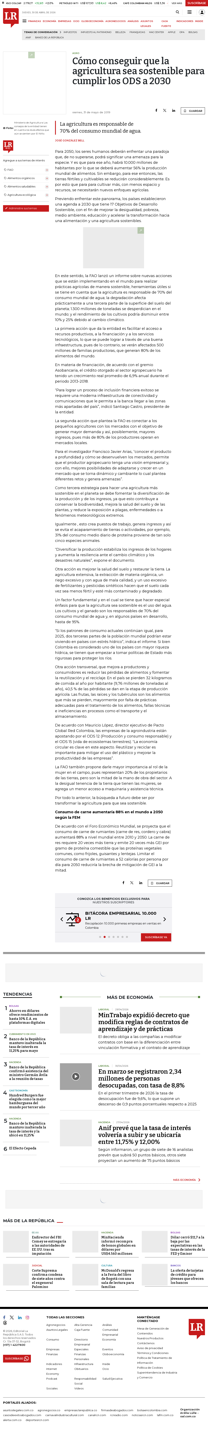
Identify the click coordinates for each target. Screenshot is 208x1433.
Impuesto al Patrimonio (96, 32)
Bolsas (192, 32)
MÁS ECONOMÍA (184, 1179)
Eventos (107, 1349)
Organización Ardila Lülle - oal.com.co (190, 1413)
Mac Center (156, 32)
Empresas (52, 1349)
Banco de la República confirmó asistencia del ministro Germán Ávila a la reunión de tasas (28, 1073)
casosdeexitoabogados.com (22, 1415)
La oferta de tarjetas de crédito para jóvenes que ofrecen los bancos (187, 1277)
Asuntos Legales (57, 1329)
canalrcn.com (97, 1415)
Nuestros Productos (150, 1338)
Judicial (37, 1265)
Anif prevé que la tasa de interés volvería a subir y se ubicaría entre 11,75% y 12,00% (144, 1135)
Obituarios (81, 1368)
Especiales (81, 1349)
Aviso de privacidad (150, 1348)
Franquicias (137, 32)
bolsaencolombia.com (152, 1410)
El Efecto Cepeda (22, 1148)
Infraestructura (83, 1364)
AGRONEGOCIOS (115, 21)
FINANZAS (34, 21)
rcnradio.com (119, 1415)
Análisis (107, 1324)
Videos (78, 1388)
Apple (172, 32)
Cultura (106, 1265)
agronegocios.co (49, 1410)
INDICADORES (185, 21)
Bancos (176, 1265)
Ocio (105, 1368)
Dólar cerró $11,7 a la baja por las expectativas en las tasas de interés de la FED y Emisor (188, 1245)
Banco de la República (49, 37)
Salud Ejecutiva (112, 1378)
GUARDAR (192, 110)
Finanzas (52, 1354)
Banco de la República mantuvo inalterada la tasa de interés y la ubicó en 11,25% (27, 1129)
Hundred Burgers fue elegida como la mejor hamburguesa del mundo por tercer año (27, 1101)
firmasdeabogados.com (117, 1410)
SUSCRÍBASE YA (156, 937)
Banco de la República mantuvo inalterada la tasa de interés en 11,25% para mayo (27, 1045)
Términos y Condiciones (152, 1353)
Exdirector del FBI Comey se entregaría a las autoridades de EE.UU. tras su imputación (49, 1245)
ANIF (28, 37)
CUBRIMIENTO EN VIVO (22, 1034)
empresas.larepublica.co (80, 1410)
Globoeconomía (113, 1354)
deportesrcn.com (37, 1420)
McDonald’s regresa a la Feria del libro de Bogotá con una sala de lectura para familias (117, 1279)
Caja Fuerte (82, 1329)
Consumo (52, 1339)
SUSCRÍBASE (196, 3)
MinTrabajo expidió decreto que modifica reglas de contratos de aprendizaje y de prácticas (144, 1022)
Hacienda (15, 1062)
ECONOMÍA (49, 21)
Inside (106, 1364)
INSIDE (199, 21)
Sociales (51, 1388)
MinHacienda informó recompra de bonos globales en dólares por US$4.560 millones (118, 1245)
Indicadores (54, 1364)
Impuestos (70, 32)
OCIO (76, 21)
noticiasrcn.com (142, 1415)
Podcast (51, 1378)
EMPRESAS (64, 21)
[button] (60, 920)
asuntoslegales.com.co (18, 1410)
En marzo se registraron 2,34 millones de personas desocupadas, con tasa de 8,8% (141, 1078)
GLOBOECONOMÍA (92, 21)
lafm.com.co (165, 1415)
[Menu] (25, 21)
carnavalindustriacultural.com (64, 1415)
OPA (182, 32)
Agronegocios (55, 1324)
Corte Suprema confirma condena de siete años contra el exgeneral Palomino (48, 1279)
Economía (109, 1339)
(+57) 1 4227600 (14, 1344)
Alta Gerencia (83, 1324)
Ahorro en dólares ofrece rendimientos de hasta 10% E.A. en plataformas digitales (28, 1017)
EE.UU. (35, 1232)
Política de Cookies (150, 1367)
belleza (120, 32)
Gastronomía (18, 1090)
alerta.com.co (12, 1420)
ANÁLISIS (133, 21)
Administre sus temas (21, 208)
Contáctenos (145, 1343)
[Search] (177, 12)
